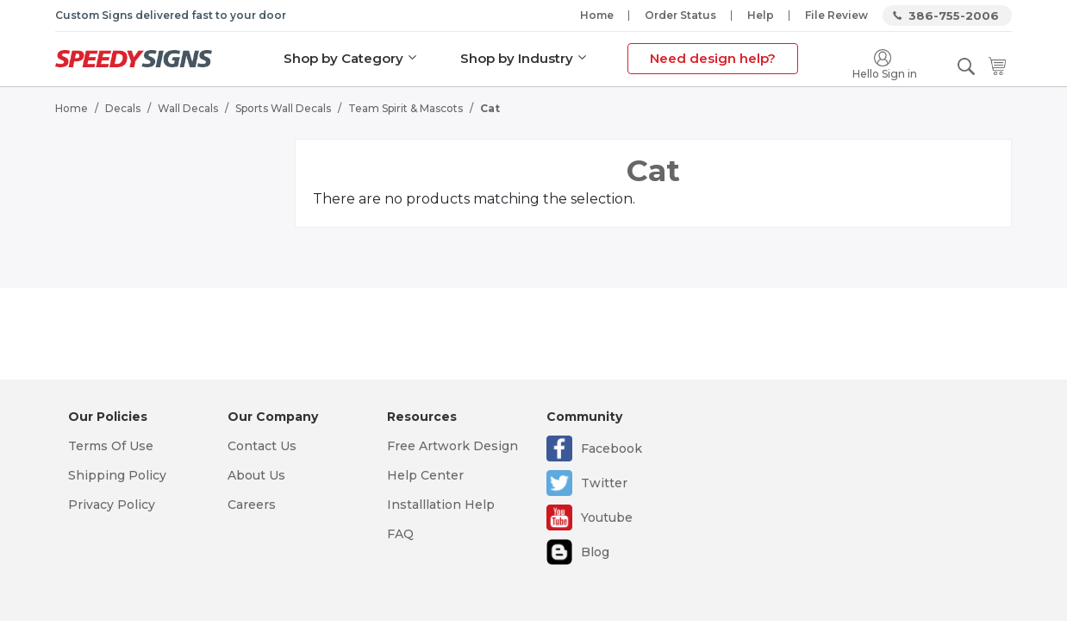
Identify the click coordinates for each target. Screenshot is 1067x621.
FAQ (400, 534)
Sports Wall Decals (283, 108)
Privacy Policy (111, 504)
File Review (836, 15)
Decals (122, 108)
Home (597, 15)
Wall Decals (188, 108)
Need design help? (713, 58)
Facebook (611, 448)
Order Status (680, 15)
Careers (252, 504)
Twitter (604, 483)
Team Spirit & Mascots (405, 108)
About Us (256, 475)
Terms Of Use (110, 446)
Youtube (607, 517)
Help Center (425, 475)
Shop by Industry (516, 58)
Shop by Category (343, 58)
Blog (595, 552)
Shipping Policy (117, 475)
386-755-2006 (953, 15)
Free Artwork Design (452, 446)
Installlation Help (441, 504)
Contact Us (262, 446)
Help (760, 15)
